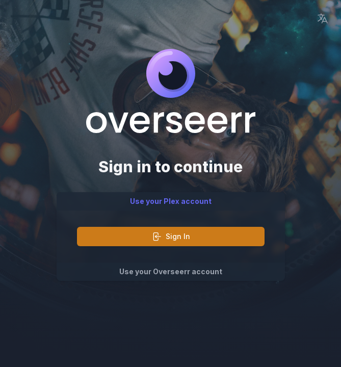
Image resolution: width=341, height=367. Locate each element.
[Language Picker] (322, 18)
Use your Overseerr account (170, 271)
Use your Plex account (171, 201)
